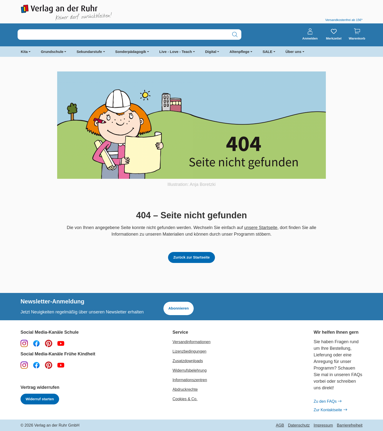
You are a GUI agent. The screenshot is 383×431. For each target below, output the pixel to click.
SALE (267, 52)
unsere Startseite (260, 227)
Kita (24, 52)
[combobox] (123, 34)
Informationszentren (189, 380)
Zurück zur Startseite (191, 257)
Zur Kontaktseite (330, 410)
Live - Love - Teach (175, 52)
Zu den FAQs (327, 401)
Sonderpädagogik (130, 52)
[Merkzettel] (334, 34)
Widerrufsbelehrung (189, 370)
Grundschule (52, 52)
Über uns (293, 52)
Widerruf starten (40, 399)
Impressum (323, 425)
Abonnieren (178, 308)
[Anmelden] (310, 34)
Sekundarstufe (89, 52)
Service (180, 332)
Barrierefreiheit (349, 425)
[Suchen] (234, 34)
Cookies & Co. (184, 399)
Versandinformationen (191, 342)
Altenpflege (239, 52)
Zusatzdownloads (187, 361)
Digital (210, 52)
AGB (280, 425)
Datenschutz (299, 425)
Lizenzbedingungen (189, 351)
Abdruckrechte (185, 389)
